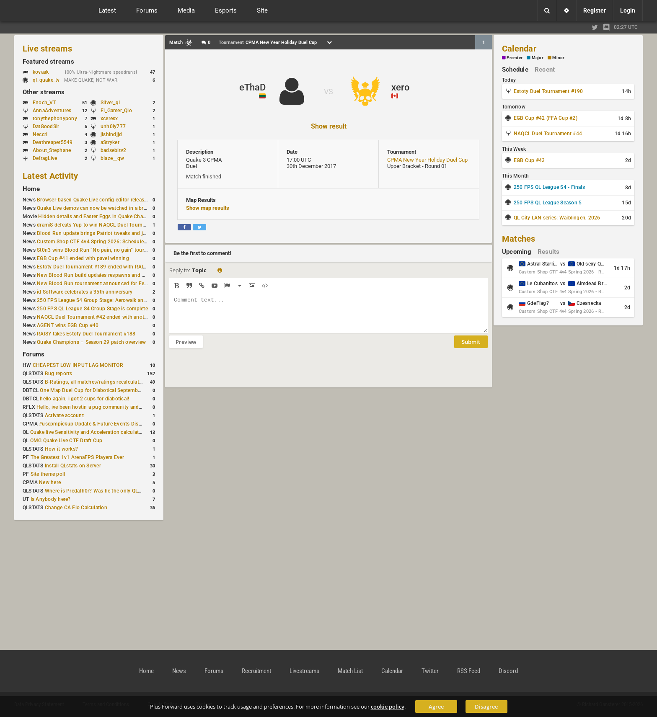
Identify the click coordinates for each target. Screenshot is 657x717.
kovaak (41, 72)
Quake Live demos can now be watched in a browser (97, 208)
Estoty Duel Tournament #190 (548, 91)
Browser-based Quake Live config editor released (93, 200)
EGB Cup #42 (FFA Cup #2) (545, 118)
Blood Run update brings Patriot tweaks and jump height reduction (115, 233)
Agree (436, 706)
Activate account (64, 415)
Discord (508, 671)
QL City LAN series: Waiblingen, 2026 (557, 218)
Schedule (515, 69)
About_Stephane (52, 150)
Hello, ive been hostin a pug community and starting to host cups (112, 407)
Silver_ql (110, 103)
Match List (350, 671)
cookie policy (387, 706)
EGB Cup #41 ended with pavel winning (83, 258)
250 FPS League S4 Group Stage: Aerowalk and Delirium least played (116, 300)
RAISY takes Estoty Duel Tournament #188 (86, 334)
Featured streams (48, 61)
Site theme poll (48, 474)
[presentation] (233, 373)
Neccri (40, 134)
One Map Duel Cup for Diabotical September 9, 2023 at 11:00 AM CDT (121, 390)
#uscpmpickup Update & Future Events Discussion (98, 424)
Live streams (47, 49)
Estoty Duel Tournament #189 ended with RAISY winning (103, 267)
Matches (518, 239)
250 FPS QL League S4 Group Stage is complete (92, 309)
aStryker (110, 142)
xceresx (109, 118)
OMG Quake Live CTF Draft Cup (66, 441)
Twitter (430, 671)
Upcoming (516, 251)
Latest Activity (50, 176)
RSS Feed (468, 671)
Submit (471, 348)
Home (31, 189)
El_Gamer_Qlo (116, 110)
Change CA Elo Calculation (76, 508)
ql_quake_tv (46, 80)
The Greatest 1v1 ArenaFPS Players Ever (77, 457)
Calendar (519, 49)
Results (549, 251)
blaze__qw (112, 158)
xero (400, 87)
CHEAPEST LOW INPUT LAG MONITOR (78, 365)
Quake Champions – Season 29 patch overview (91, 342)
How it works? (61, 449)
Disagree (486, 706)
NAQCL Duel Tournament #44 (548, 134)
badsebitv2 (113, 150)
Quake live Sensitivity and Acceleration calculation (88, 432)
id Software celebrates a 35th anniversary (84, 292)
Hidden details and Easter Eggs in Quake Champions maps (106, 216)
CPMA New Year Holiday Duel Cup (427, 160)
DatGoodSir (46, 126)
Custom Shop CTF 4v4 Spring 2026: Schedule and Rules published (115, 242)
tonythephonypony (55, 118)
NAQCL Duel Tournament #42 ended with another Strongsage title (113, 317)
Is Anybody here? (51, 499)
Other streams (44, 92)
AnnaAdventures (52, 110)
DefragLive (45, 158)
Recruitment (256, 671)
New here (50, 482)
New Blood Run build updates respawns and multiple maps (105, 275)
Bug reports (58, 374)
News (179, 671)
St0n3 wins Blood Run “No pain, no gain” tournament (99, 250)
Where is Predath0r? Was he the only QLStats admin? (106, 491)
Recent (545, 69)
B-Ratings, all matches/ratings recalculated (95, 382)
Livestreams (304, 671)
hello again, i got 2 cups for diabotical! (84, 399)
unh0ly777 (113, 126)
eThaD (252, 87)
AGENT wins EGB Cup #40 (67, 325)
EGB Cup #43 (529, 160)
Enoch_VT (44, 103)
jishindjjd (111, 134)
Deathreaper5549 (53, 142)
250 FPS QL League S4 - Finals (549, 187)
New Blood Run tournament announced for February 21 (101, 283)
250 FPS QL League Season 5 (548, 203)
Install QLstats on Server (73, 466)
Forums (33, 354)
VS (328, 91)
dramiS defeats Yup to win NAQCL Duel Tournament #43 (102, 225)
